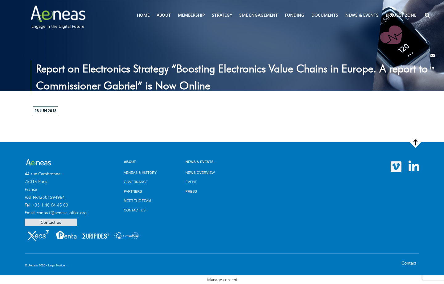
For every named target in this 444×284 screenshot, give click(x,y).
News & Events (200, 162)
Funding (294, 15)
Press (191, 191)
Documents (324, 15)
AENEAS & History (140, 172)
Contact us (51, 222)
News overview (200, 172)
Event (191, 182)
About (164, 15)
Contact (408, 263)
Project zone (401, 15)
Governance (136, 182)
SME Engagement (258, 15)
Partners (133, 191)
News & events (362, 15)
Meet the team (137, 201)
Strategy (222, 15)
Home (143, 15)
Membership (191, 15)
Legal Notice (56, 265)
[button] (428, 16)
